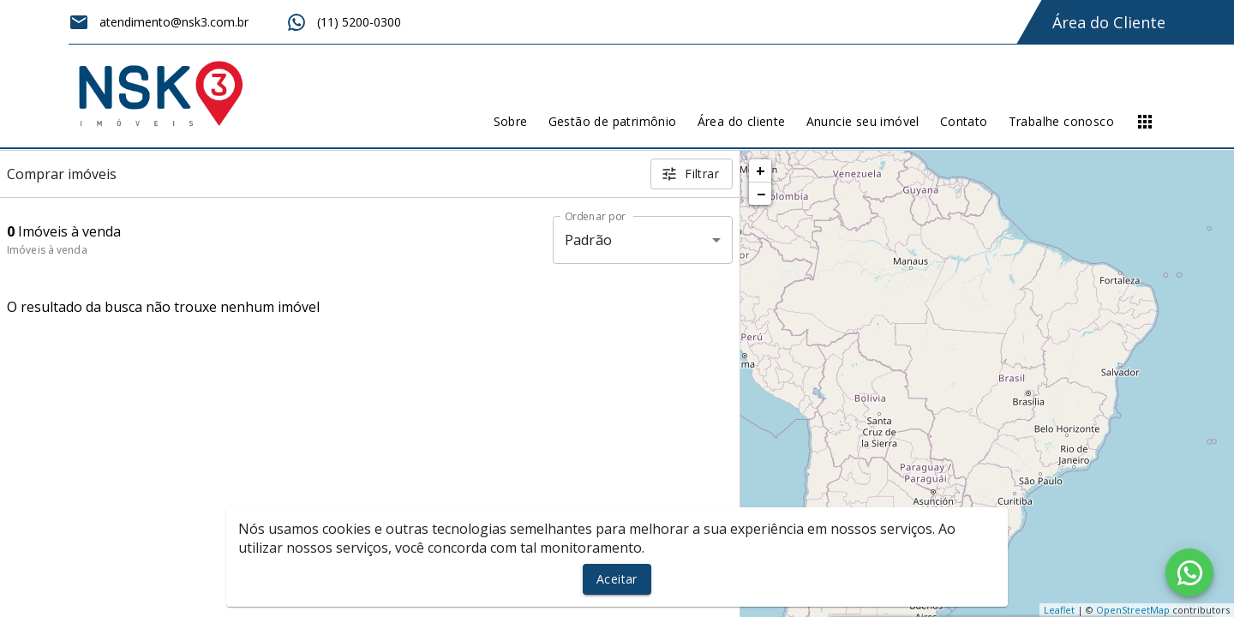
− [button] (761, 193)
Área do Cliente (1108, 22)
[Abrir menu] (1144, 121)
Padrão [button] (588, 240)
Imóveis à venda (47, 250)
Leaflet (1059, 609)
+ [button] (760, 170)
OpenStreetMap (1133, 609)
